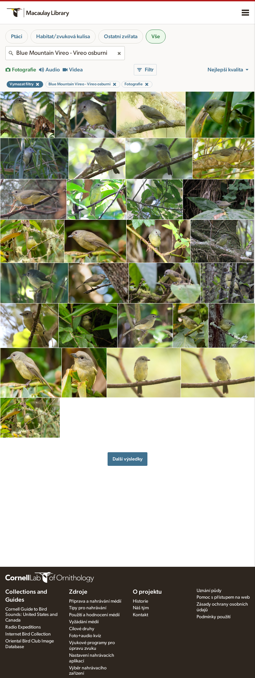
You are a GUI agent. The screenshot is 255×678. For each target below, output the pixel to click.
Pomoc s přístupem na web (223, 597)
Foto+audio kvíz (85, 636)
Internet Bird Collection (28, 634)
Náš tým (141, 608)
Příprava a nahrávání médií (95, 601)
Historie (140, 601)
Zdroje (78, 592)
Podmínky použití (213, 617)
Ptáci (16, 36)
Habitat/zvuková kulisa (63, 36)
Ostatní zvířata (120, 36)
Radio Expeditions (23, 627)
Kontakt (140, 615)
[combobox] (65, 53)
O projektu (147, 592)
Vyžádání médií (84, 622)
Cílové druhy (81, 629)
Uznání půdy (209, 590)
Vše (155, 36)
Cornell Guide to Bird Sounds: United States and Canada (31, 615)
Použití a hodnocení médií (94, 615)
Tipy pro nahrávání (87, 608)
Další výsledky (127, 459)
